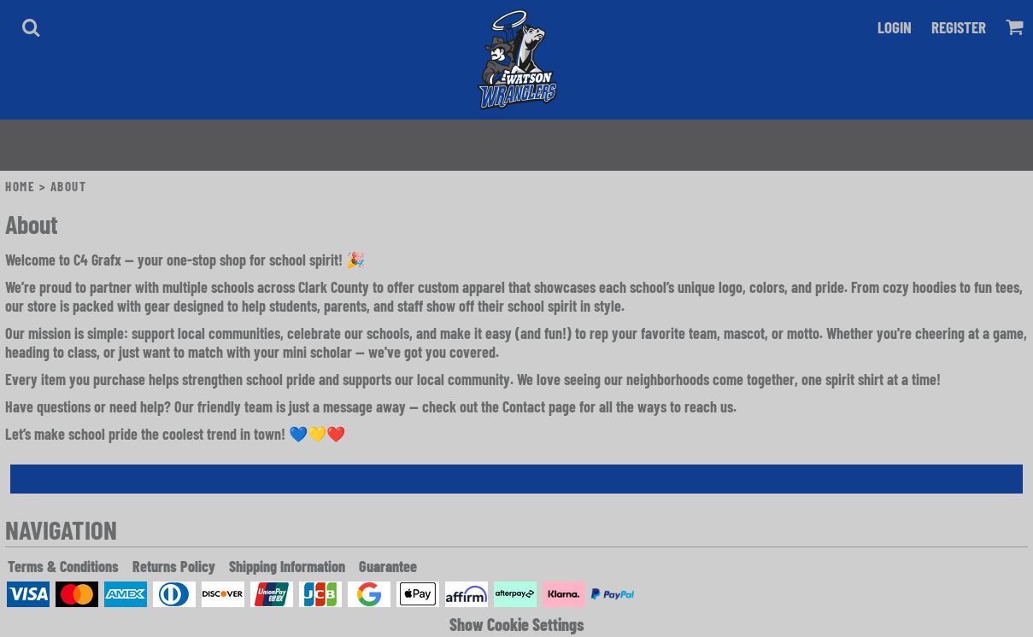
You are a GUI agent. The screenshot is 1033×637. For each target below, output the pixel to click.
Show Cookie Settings (516, 624)
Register (958, 27)
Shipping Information (287, 566)
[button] (30, 27)
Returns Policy (173, 566)
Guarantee (388, 566)
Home (20, 186)
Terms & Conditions (63, 566)
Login (894, 27)
